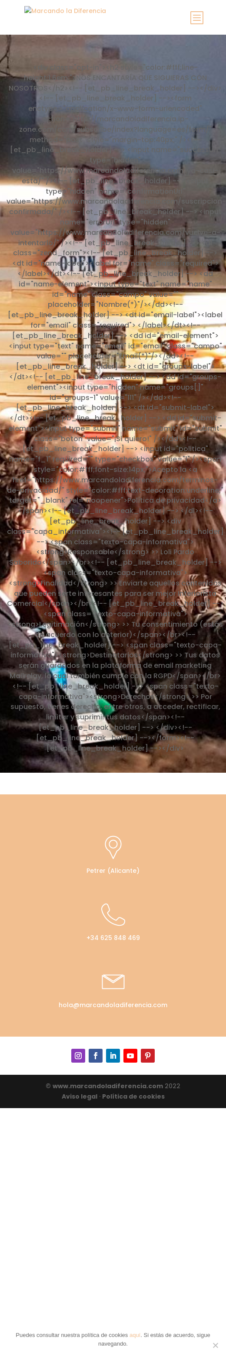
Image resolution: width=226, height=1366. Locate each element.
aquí (135, 1335)
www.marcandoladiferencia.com (108, 1086)
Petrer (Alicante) (113, 870)
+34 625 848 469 (113, 937)
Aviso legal (79, 1096)
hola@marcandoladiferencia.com (113, 1005)
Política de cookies (133, 1096)
